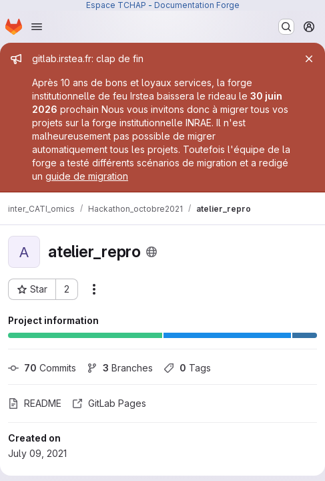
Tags (187, 367)
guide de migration (86, 176)
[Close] (309, 59)
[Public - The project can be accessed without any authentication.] (151, 252)
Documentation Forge (197, 5)
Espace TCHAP (116, 5)
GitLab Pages (109, 403)
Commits (42, 367)
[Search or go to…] (286, 27)
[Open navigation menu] (36, 26)
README (34, 403)
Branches (120, 367)
